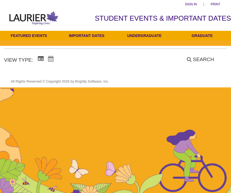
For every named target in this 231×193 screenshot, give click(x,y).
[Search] (197, 59)
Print (215, 4)
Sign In (191, 4)
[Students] (34, 21)
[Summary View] (41, 58)
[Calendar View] (50, 58)
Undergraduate (144, 36)
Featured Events (29, 36)
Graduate (202, 36)
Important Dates (86, 36)
